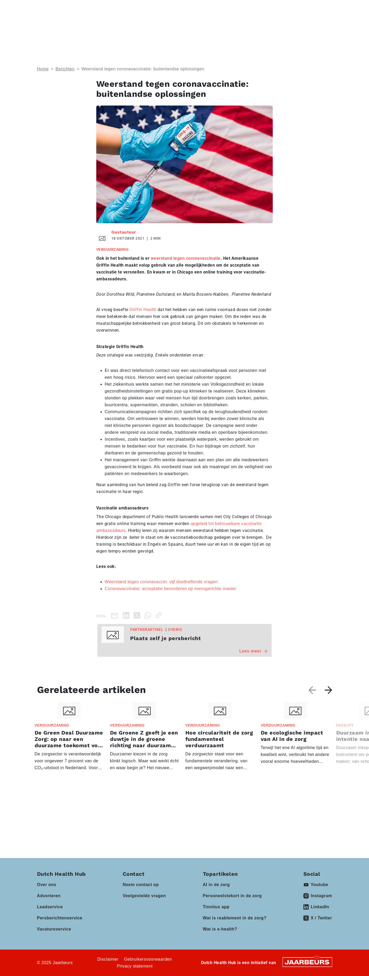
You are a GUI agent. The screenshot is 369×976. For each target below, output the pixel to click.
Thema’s (74, 25)
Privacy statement (135, 966)
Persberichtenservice (60, 918)
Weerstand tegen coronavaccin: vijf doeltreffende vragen (161, 582)
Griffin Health (142, 309)
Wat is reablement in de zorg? (235, 918)
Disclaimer (108, 959)
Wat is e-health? (220, 929)
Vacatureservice (54, 929)
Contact (260, 8)
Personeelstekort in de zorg (232, 895)
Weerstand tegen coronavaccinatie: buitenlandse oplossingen (142, 69)
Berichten (65, 69)
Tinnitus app (216, 907)
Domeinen (109, 25)
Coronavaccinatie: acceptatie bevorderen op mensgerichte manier (170, 588)
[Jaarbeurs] (307, 961)
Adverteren (49, 895)
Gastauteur (123, 232)
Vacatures (246, 25)
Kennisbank (213, 25)
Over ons (46, 884)
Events (143, 25)
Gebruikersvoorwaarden (148, 959)
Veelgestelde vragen (144, 895)
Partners (176, 25)
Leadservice (50, 907)
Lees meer (253, 651)
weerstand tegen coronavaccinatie (186, 258)
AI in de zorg (216, 884)
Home (43, 69)
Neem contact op (141, 884)
